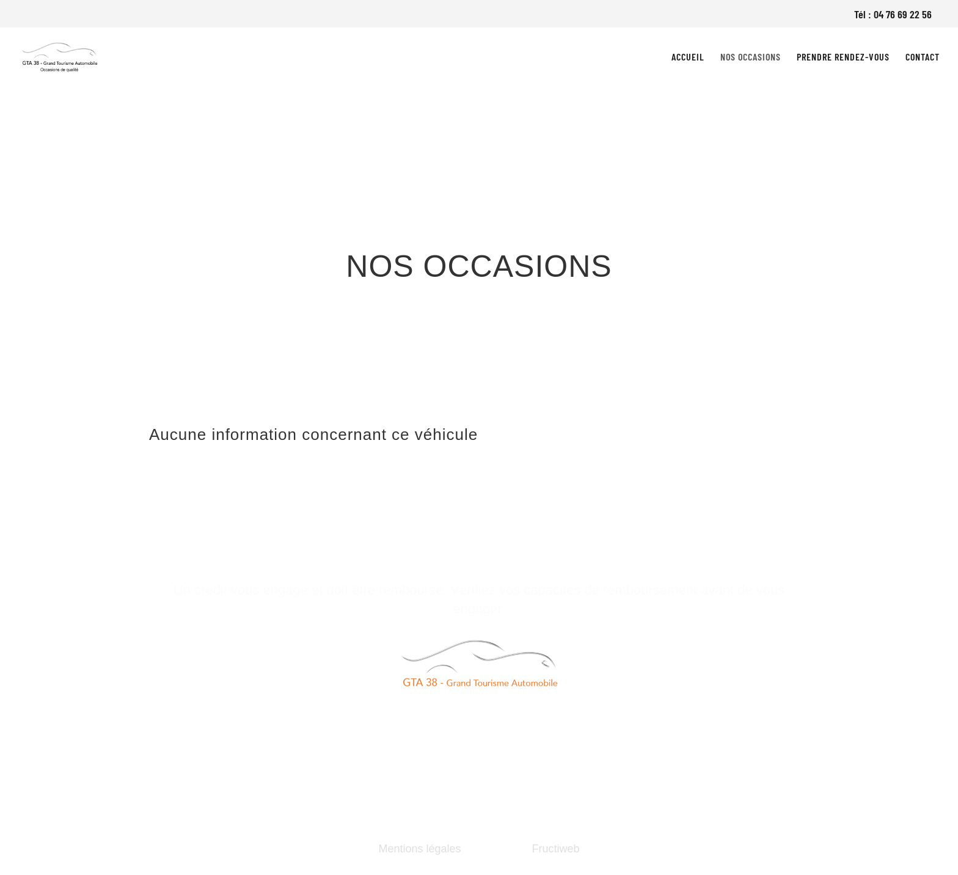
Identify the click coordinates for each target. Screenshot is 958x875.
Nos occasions (750, 57)
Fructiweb (556, 849)
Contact (922, 57)
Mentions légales (419, 849)
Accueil (687, 57)
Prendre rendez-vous (843, 57)
